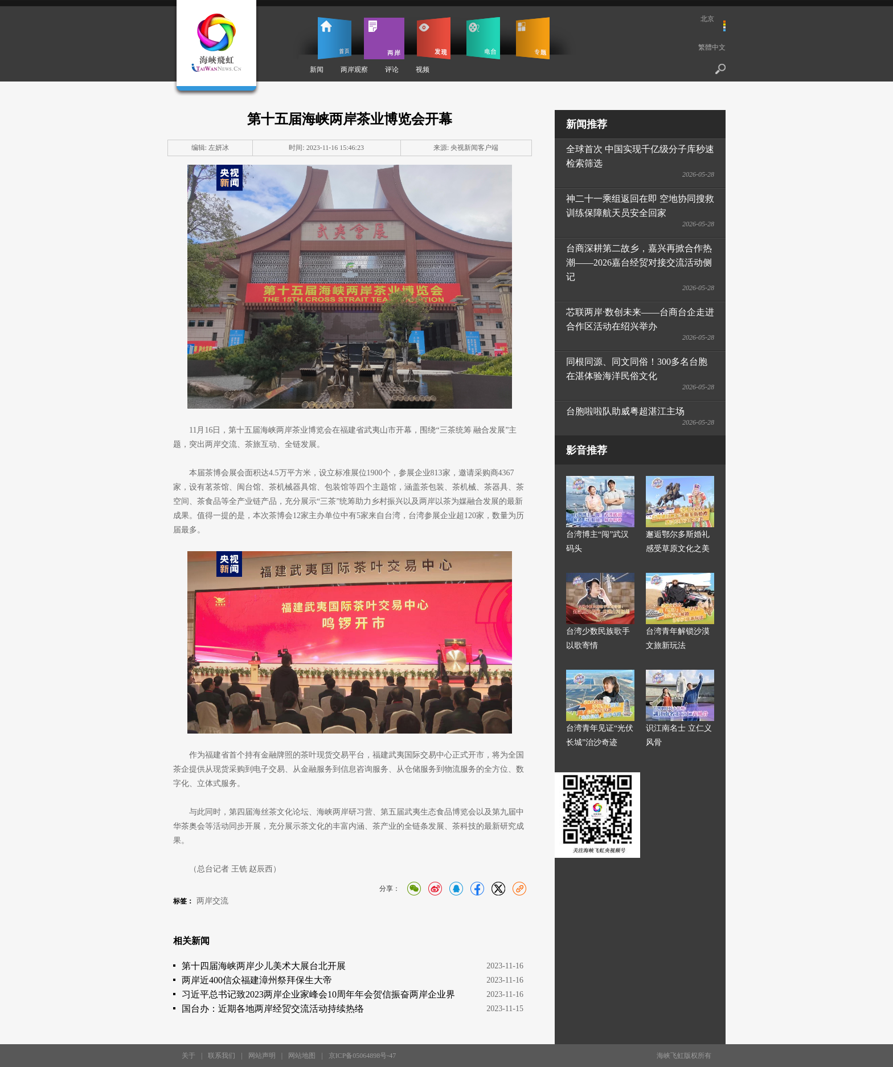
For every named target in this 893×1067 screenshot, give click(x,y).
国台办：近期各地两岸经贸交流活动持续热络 (273, 1008)
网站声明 (262, 1056)
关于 (188, 1056)
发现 (433, 38)
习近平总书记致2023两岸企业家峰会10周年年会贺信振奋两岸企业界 (318, 994)
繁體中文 (712, 47)
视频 (422, 70)
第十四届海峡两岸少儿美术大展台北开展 (264, 966)
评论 (392, 70)
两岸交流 (212, 901)
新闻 (316, 70)
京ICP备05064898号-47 (362, 1056)
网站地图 (302, 1056)
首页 (334, 38)
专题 (533, 38)
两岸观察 (354, 70)
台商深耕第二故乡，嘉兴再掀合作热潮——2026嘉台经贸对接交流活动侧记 (639, 262)
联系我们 (221, 1056)
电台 (483, 38)
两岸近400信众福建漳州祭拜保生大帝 (257, 980)
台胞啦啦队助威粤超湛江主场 (625, 411)
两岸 (384, 38)
